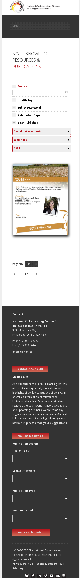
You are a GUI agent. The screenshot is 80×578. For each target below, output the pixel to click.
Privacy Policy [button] (21, 563)
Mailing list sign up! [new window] (31, 436)
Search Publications (31, 532)
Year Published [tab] (28, 122)
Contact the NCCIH (30, 369)
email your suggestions (51, 423)
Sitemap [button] (18, 568)
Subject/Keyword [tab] (29, 107)
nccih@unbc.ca (22, 352)
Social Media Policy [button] (49, 563)
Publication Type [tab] (29, 115)
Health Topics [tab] (27, 100)
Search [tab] (22, 86)
